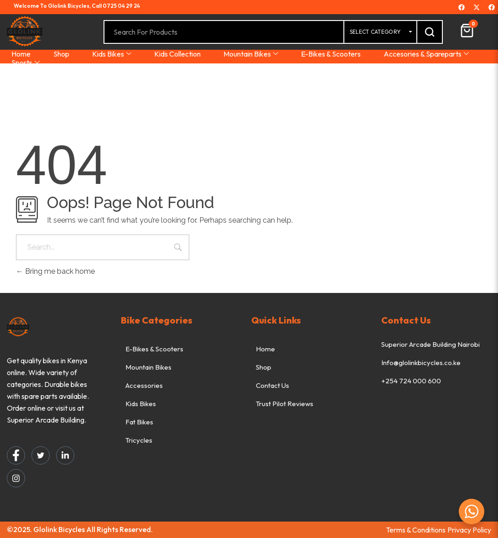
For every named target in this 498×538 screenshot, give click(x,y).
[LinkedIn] (65, 455)
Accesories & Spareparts (426, 54)
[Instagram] (16, 478)
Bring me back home (55, 271)
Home (21, 54)
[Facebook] (16, 455)
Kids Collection (177, 54)
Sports (25, 62)
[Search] (429, 32)
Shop (61, 54)
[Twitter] (40, 455)
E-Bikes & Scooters (331, 54)
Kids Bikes (111, 54)
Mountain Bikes (250, 54)
